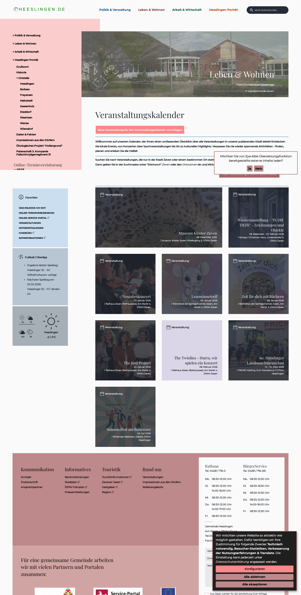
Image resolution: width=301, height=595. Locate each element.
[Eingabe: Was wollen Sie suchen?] (270, 10)
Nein (258, 168)
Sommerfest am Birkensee (129, 431)
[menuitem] (44, 35)
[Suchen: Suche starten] (251, 10)
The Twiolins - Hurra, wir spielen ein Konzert (195, 362)
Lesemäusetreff (204, 298)
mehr (20, 169)
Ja (249, 168)
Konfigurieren (255, 569)
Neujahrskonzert (136, 298)
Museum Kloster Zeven (198, 234)
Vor (103, 82)
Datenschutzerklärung (232, 562)
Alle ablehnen (254, 577)
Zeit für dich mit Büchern (263, 298)
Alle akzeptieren (254, 584)
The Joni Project (137, 364)
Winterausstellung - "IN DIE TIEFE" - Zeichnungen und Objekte (261, 225)
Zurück (97, 82)
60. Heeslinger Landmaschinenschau (265, 362)
